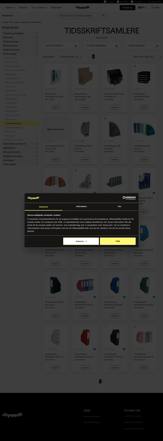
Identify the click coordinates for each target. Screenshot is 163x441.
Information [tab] (81, 206)
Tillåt (118, 241)
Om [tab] (119, 206)
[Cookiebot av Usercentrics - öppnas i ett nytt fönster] (124, 198)
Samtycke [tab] (43, 207)
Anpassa (81, 241)
